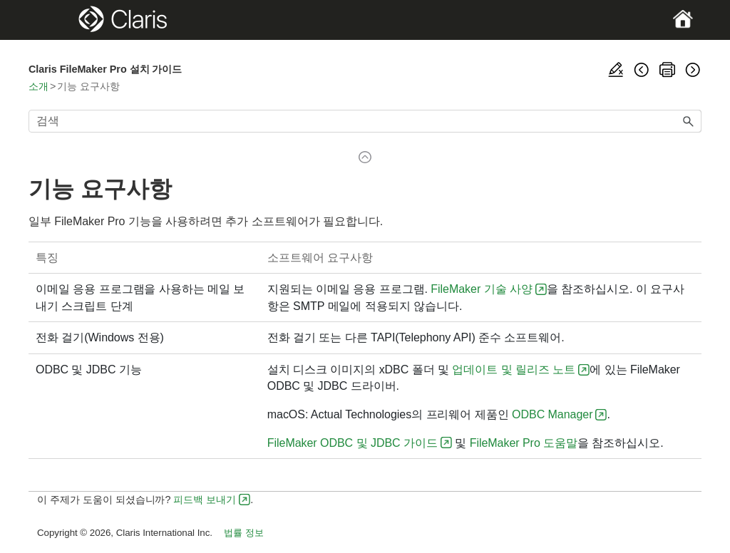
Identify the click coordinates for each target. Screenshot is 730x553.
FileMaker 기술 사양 (482, 289)
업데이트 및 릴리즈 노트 (513, 369)
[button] (688, 121)
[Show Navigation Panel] (61, 20)
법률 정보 (244, 532)
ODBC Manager (552, 414)
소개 (38, 86)
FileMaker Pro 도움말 (523, 443)
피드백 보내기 (204, 499)
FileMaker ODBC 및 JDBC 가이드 (352, 443)
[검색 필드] (365, 121)
